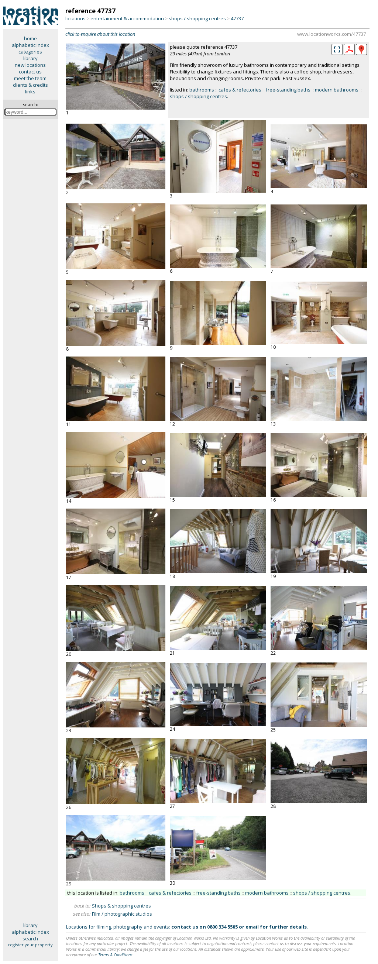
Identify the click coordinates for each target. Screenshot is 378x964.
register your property (30, 944)
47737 (237, 18)
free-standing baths (288, 89)
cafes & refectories (240, 89)
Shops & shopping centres (121, 905)
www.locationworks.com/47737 (331, 34)
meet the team (30, 78)
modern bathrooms (336, 89)
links (30, 91)
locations (75, 18)
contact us (30, 71)
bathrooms (201, 89)
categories (30, 51)
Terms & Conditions (115, 954)
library (30, 58)
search (30, 938)
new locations (30, 65)
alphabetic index (30, 45)
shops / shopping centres (197, 18)
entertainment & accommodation (127, 18)
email (252, 926)
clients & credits (30, 85)
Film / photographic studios (122, 913)
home (30, 38)
